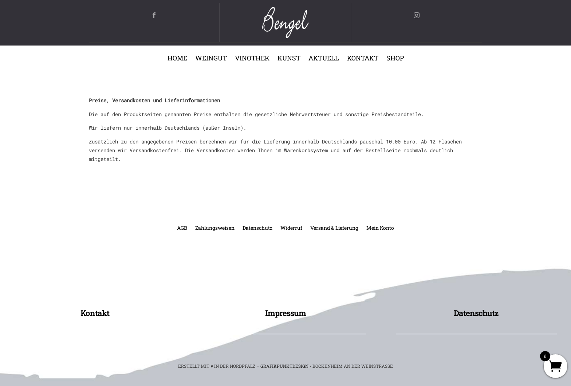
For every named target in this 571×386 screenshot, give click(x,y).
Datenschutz (257, 228)
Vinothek (252, 58)
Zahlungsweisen (215, 228)
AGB (182, 228)
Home (177, 58)
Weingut (211, 58)
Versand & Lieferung (334, 228)
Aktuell (323, 58)
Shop (395, 58)
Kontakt (362, 58)
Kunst (288, 58)
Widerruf (291, 228)
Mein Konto (380, 228)
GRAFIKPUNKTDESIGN (284, 366)
